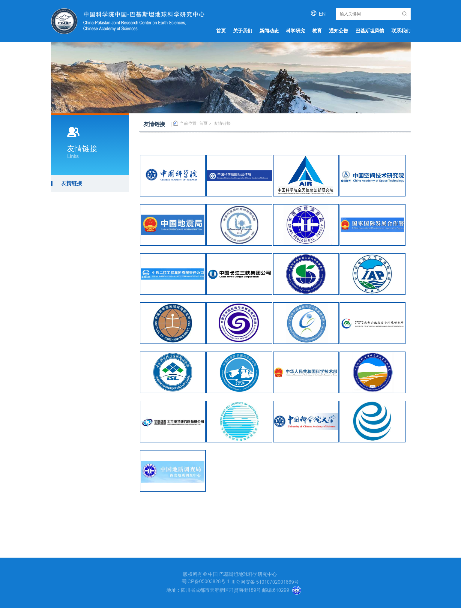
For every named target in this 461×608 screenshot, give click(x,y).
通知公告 (338, 30)
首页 (221, 30)
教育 (317, 30)
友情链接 (222, 123)
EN (322, 13)
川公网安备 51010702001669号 (265, 582)
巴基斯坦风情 (369, 30)
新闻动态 (269, 30)
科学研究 (295, 30)
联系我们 (401, 30)
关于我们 (242, 30)
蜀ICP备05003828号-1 (206, 581)
